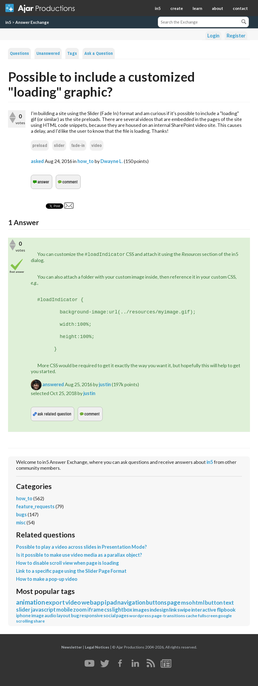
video (96, 145)
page (174, 602)
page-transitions (168, 615)
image (37, 615)
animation (30, 602)
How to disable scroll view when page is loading (67, 563)
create (176, 8)
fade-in (78, 145)
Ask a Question (98, 53)
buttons (156, 602)
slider (59, 145)
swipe (184, 610)
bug (75, 615)
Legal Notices (97, 647)
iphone (23, 615)
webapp (92, 602)
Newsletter (71, 647)
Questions (19, 53)
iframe (95, 609)
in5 (158, 8)
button (214, 602)
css (108, 609)
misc (21, 522)
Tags (72, 53)
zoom (80, 609)
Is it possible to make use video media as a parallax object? (79, 555)
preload (39, 145)
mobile (64, 609)
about (217, 8)
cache (191, 615)
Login (213, 36)
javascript (43, 609)
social (109, 615)
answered (53, 384)
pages (122, 615)
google (225, 615)
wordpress (140, 615)
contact (240, 8)
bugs (21, 514)
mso (186, 602)
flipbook (226, 610)
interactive (203, 610)
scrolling (24, 620)
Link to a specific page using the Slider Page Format (71, 571)
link (173, 610)
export (55, 602)
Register (236, 36)
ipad (111, 602)
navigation (131, 602)
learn (197, 8)
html (198, 602)
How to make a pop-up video (46, 579)
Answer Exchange (32, 22)
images (141, 610)
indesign (159, 610)
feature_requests (35, 506)
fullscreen (208, 615)
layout (63, 615)
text (228, 602)
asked (37, 161)
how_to (85, 161)
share (39, 620)
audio (50, 615)
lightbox (122, 609)
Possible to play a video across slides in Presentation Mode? (81, 547)
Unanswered (48, 53)
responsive (91, 615)
